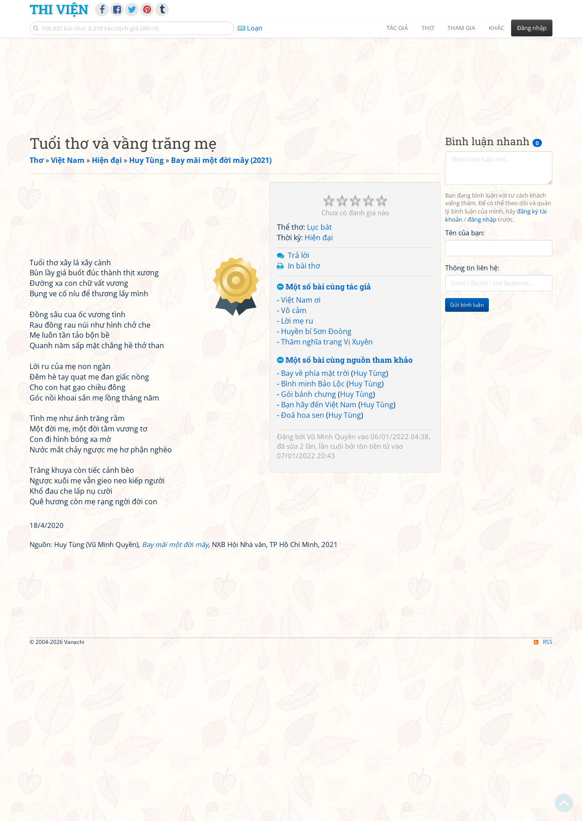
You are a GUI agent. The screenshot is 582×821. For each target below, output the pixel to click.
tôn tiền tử (373, 503)
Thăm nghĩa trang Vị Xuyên (327, 399)
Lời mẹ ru (297, 378)
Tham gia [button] (461, 28)
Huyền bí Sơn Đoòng (316, 388)
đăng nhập (482, 277)
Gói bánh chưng (308, 451)
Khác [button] (496, 28)
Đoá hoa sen (302, 472)
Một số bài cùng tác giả (324, 344)
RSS (543, 812)
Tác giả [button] (397, 28)
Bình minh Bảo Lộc (313, 441)
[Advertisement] (291, 107)
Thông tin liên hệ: (472, 324)
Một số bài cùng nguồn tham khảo (345, 417)
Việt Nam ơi (301, 357)
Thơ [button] (427, 28)
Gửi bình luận (467, 362)
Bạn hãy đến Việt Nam (318, 461)
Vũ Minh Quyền (331, 493)
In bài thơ (304, 323)
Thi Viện (59, 9)
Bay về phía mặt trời (315, 431)
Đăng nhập (532, 28)
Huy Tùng (369, 431)
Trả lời (298, 312)
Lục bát (319, 284)
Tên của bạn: (465, 289)
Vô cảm (293, 368)
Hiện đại (319, 295)
